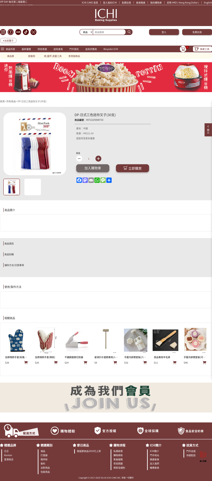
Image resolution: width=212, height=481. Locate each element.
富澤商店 (8, 459)
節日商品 (83, 445)
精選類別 (47, 445)
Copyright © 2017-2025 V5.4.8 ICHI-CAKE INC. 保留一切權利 (106, 477)
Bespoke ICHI (111, 49)
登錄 (78, 138)
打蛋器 (44, 455)
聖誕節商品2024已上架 (89, 451)
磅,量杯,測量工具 (53, 56)
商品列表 (10, 49)
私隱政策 (118, 451)
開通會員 (154, 459)
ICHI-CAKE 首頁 (90, 2)
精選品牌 (10, 445)
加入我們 (154, 463)
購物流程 (119, 445)
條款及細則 (119, 467)
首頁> (3, 101)
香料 (43, 463)
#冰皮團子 (8, 40)
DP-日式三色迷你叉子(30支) (32, 101)
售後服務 (118, 459)
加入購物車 (92, 168)
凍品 (43, 451)
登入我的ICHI (110, 2)
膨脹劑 (31, 56)
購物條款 (118, 455)
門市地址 (154, 455)
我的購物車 (156, 2)
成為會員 (58, 49)
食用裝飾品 (74, 56)
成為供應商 (91, 49)
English (208, 2)
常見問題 (118, 463)
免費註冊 (126, 2)
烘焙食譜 (42, 49)
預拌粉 (44, 459)
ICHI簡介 (155, 445)
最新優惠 (26, 49)
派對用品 (45, 467)
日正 (6, 451)
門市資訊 (74, 49)
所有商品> (11, 101)
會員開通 (140, 2)
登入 (164, 32)
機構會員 (154, 467)
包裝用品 (45, 471)
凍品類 (10, 56)
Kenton (8, 455)
